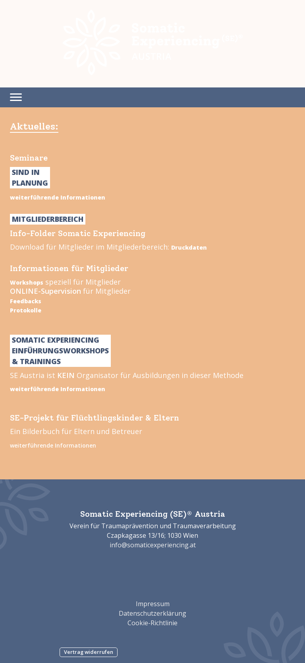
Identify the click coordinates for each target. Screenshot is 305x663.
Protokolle (25, 310)
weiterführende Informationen (57, 197)
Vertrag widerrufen (88, 651)
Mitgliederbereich (47, 219)
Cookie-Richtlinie (152, 622)
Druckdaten (189, 247)
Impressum (153, 603)
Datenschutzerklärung (152, 613)
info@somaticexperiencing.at (153, 545)
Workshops (26, 282)
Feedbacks (25, 301)
